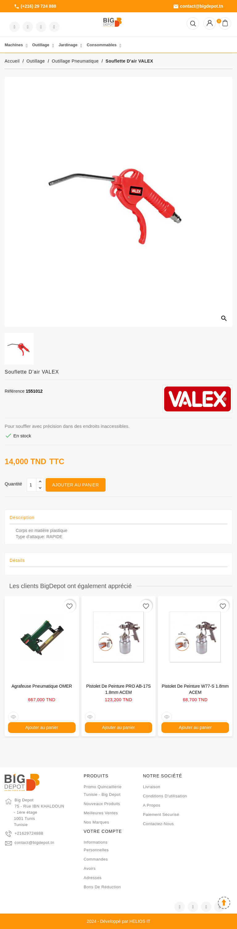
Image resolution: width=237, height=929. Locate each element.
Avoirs (90, 868)
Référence (15, 391)
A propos (151, 805)
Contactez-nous (158, 823)
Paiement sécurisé (161, 814)
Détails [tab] (17, 560)
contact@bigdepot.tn (198, 6)
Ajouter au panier (75, 484)
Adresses (93, 877)
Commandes (96, 859)
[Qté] (32, 485)
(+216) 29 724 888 (35, 6)
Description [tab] (22, 517)
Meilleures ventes (101, 813)
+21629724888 (29, 833)
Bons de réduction (102, 887)
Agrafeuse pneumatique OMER (41, 686)
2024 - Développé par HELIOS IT (118, 921)
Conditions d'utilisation (165, 796)
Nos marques (96, 822)
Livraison (151, 786)
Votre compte (103, 831)
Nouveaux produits (102, 803)
